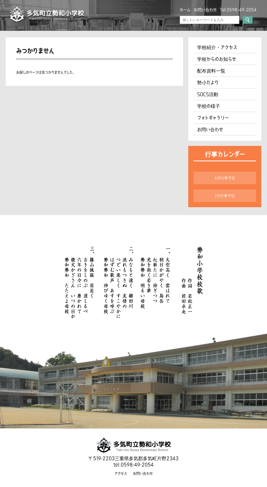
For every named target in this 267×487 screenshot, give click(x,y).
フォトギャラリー (213, 117)
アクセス (120, 473)
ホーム (185, 10)
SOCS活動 (207, 94)
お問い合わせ (205, 10)
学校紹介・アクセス (217, 47)
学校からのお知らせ (216, 59)
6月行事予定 (225, 178)
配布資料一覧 (211, 70)
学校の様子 (208, 106)
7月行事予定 (225, 196)
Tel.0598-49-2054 (238, 10)
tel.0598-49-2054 (133, 464)
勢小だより (208, 82)
